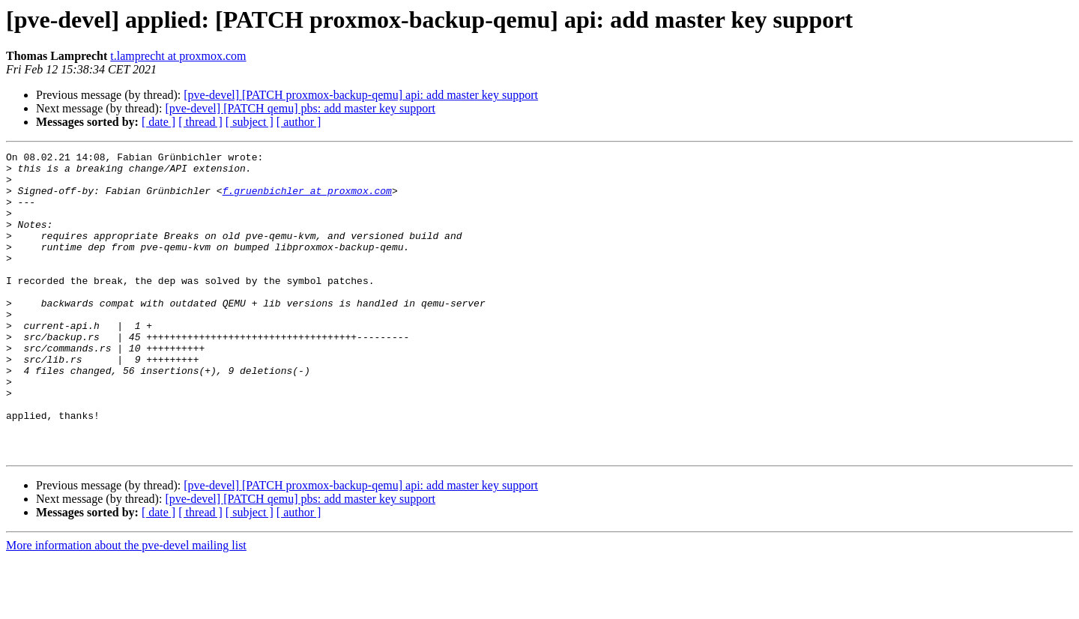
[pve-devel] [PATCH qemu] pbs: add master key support (300, 108)
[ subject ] (249, 121)
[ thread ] (200, 121)
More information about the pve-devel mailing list (126, 606)
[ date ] (158, 121)
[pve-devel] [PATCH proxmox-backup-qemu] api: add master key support (361, 94)
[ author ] (298, 121)
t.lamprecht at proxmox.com (178, 55)
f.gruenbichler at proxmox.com (307, 199)
